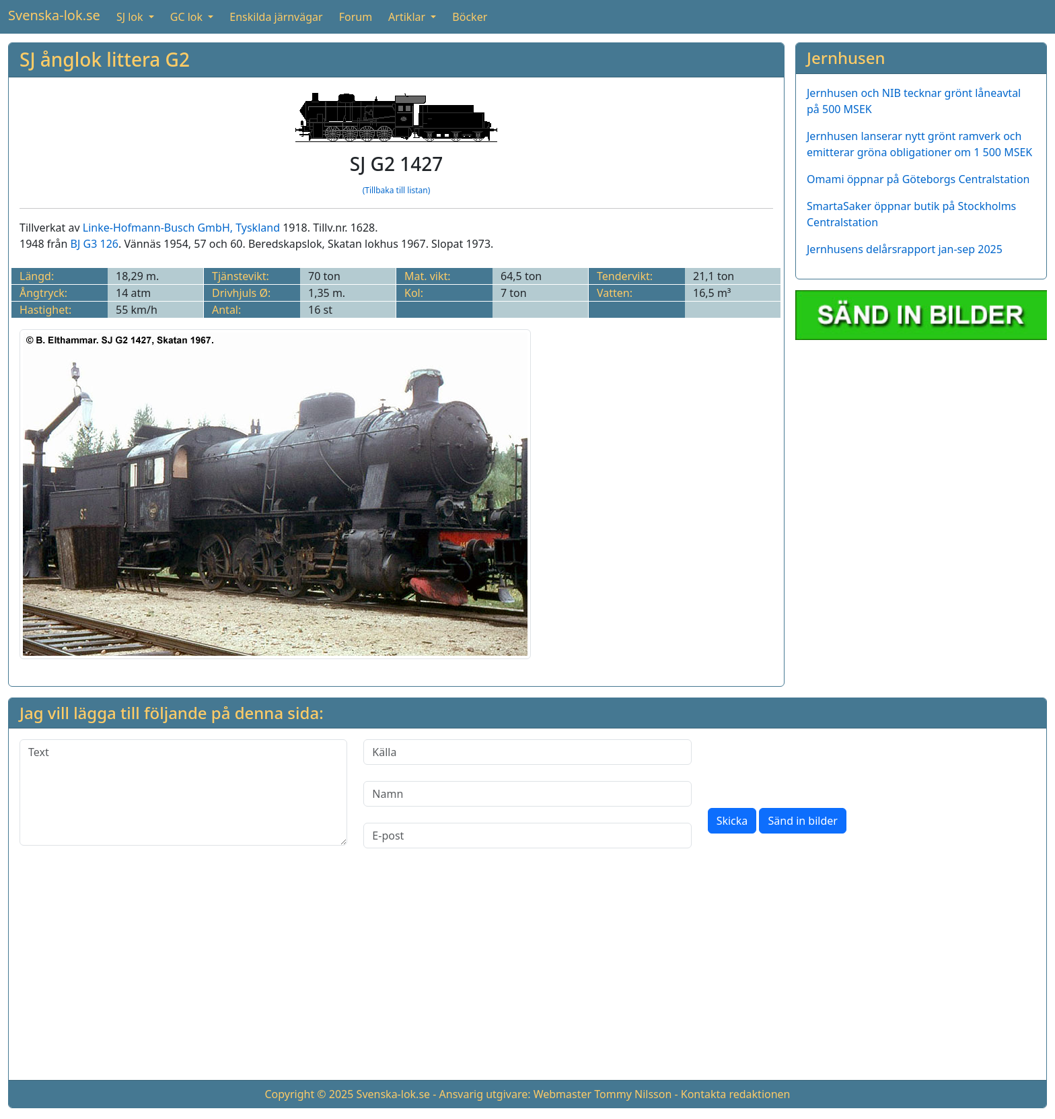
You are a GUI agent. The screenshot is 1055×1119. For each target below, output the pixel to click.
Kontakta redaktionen (736, 1094)
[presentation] (810, 765)
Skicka (732, 820)
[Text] (183, 792)
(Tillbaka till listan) (397, 190)
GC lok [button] (187, 16)
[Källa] (527, 752)
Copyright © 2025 (308, 1094)
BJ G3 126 (94, 243)
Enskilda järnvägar (275, 16)
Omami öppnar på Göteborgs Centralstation (918, 179)
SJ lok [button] (131, 16)
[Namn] (527, 794)
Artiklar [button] (408, 16)
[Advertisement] (527, 975)
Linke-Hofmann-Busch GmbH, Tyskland (181, 227)
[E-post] (527, 835)
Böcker (469, 16)
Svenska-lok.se (54, 15)
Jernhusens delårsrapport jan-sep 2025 (905, 249)
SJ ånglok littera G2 (105, 59)
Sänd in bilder (802, 820)
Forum (355, 16)
